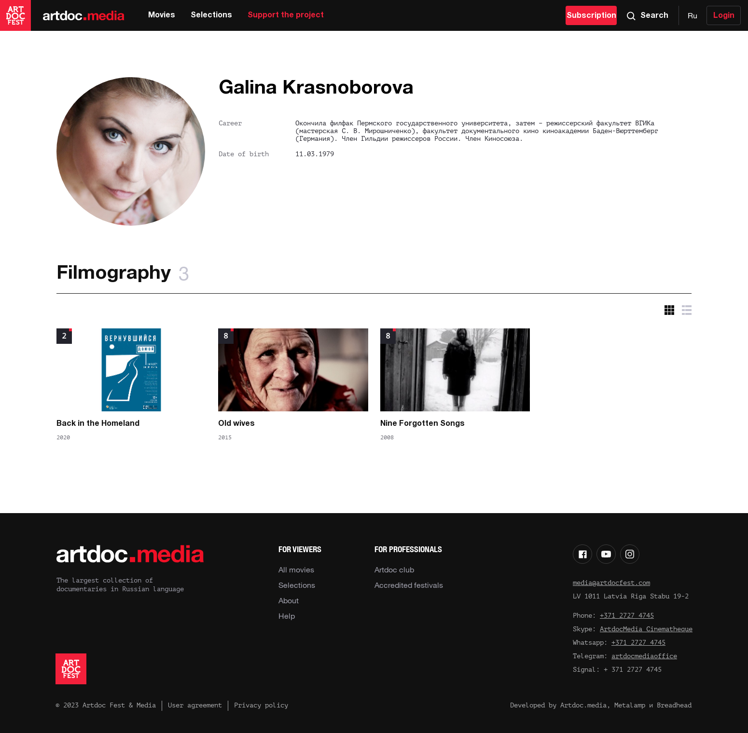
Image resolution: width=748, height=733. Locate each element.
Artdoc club (394, 569)
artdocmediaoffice (644, 656)
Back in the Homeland (97, 424)
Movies (161, 15)
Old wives (236, 424)
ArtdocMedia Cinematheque (646, 629)
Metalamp (629, 705)
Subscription (591, 16)
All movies (296, 569)
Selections (211, 15)
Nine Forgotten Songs (422, 424)
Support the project (286, 15)
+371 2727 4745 (627, 615)
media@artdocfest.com (611, 582)
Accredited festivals (408, 585)
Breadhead (674, 705)
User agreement (195, 705)
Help (286, 616)
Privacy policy (261, 705)
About (288, 600)
